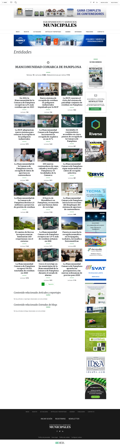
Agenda (72, 412)
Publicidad (81, 412)
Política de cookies (64, 437)
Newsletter (74, 418)
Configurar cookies (76, 437)
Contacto (91, 412)
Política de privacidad (44, 437)
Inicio (27, 412)
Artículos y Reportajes (59, 412)
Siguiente (51, 284)
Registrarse (114, 2)
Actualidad (44, 412)
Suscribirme (95, 109)
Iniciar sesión (104, 2)
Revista (34, 412)
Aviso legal (55, 437)
